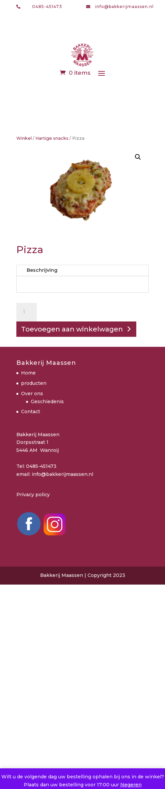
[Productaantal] (26, 312)
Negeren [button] (131, 785)
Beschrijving (42, 270)
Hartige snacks (51, 138)
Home (28, 373)
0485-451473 (47, 6)
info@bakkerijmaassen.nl (124, 6)
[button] (138, 157)
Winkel (24, 138)
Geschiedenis (47, 402)
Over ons (32, 393)
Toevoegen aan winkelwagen (72, 329)
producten (33, 383)
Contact (30, 412)
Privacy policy (33, 495)
